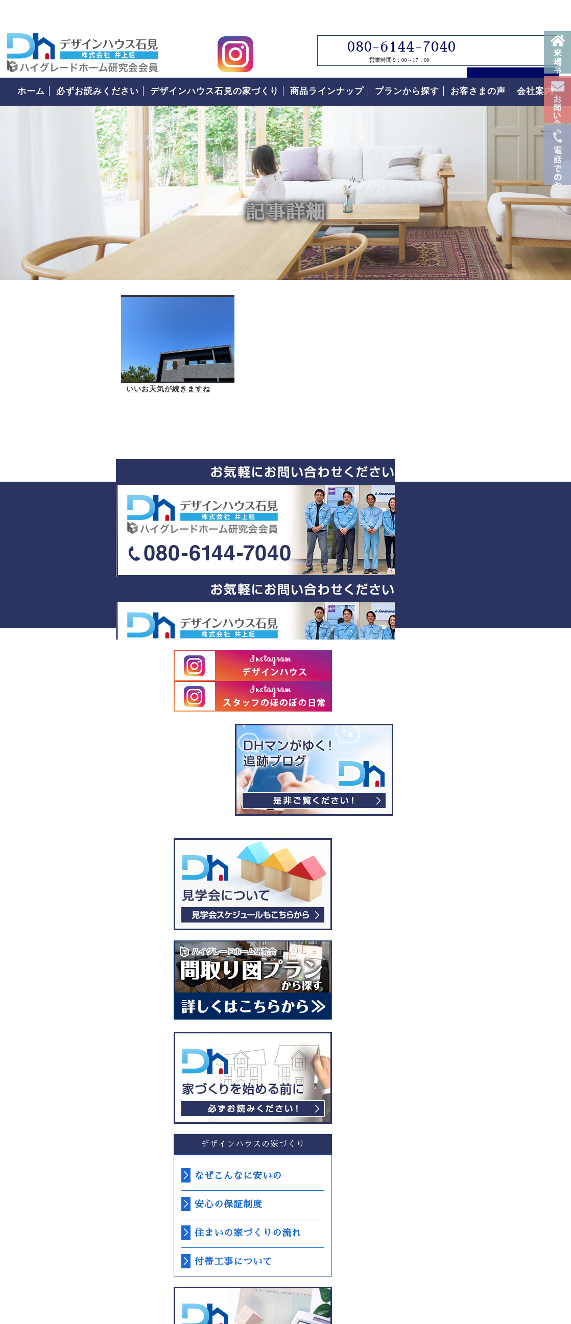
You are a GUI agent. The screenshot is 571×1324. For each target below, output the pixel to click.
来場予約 (557, 61)
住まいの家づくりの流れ (482, 868)
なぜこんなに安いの (472, 811)
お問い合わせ (557, 137)
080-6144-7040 (394, 26)
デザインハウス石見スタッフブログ (487, 405)
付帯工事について (468, 897)
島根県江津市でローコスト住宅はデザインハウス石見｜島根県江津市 (82, 32)
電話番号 (557, 238)
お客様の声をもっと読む (487, 1070)
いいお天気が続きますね (57, 379)
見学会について (487, 519)
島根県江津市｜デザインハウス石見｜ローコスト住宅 (147, 1220)
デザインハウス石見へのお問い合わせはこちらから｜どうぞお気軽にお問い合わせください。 (191, 507)
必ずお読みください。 (487, 713)
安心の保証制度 (463, 839)
